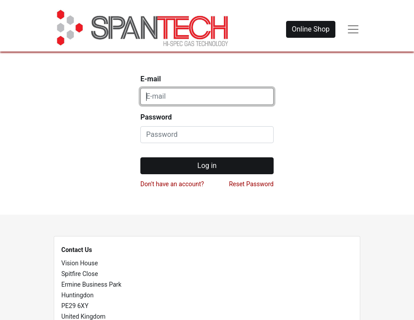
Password (156, 117)
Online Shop (311, 29)
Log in (206, 165)
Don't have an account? (172, 184)
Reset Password (251, 184)
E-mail (150, 79)
